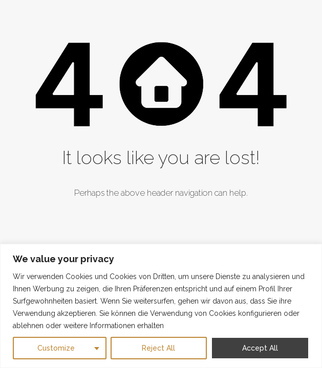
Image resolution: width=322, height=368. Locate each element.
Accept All (260, 348)
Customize (56, 348)
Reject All (158, 348)
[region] (161, 306)
